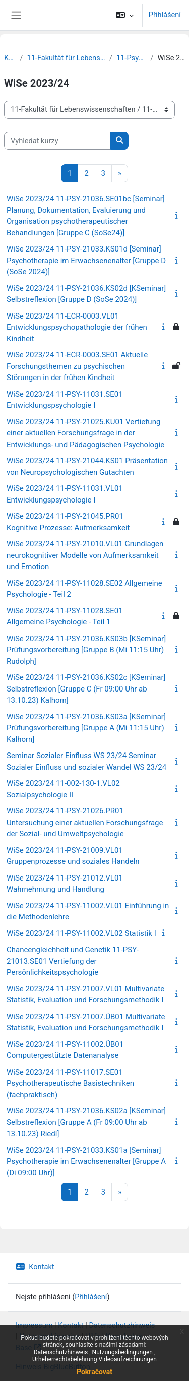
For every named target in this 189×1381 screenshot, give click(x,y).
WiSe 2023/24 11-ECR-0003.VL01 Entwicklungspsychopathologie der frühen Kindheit (77, 327)
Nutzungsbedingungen (123, 1352)
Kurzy (10, 57)
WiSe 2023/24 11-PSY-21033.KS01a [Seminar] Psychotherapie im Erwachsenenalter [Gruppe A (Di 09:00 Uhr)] (86, 1161)
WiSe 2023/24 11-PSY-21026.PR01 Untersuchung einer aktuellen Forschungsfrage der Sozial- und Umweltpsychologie (85, 822)
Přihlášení (165, 14)
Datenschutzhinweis (62, 1352)
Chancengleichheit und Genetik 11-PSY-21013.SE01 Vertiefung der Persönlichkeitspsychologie (73, 961)
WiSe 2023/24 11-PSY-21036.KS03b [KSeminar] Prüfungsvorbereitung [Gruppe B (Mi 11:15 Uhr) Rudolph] (86, 650)
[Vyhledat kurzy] (57, 141)
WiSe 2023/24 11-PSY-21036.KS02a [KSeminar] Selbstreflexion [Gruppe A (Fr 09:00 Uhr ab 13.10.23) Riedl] (86, 1122)
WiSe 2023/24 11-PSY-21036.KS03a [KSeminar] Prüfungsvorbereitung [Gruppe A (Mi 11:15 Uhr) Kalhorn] (86, 728)
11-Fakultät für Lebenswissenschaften (66, 57)
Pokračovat (94, 1372)
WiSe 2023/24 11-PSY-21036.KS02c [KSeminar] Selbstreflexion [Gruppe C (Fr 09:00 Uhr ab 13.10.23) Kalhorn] (86, 689)
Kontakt (35, 1266)
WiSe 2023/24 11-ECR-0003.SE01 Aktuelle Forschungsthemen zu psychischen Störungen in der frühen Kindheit (77, 366)
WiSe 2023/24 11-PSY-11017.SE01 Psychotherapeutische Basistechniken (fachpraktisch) (70, 1083)
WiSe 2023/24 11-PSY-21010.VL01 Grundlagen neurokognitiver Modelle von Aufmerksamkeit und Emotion (85, 555)
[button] (124, 15)
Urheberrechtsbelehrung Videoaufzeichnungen (94, 1359)
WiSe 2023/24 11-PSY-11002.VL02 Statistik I (81, 933)
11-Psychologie (131, 57)
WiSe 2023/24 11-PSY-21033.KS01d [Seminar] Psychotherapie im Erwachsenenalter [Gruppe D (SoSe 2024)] (86, 260)
